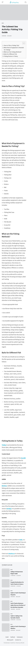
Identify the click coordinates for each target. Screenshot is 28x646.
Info (3, 23)
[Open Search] (25, 2)
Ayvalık (23, 458)
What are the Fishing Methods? (13, 52)
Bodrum (4, 486)
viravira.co (11, 554)
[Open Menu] (2, 2)
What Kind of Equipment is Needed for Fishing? (14, 49)
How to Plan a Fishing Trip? (11, 45)
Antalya (9, 509)
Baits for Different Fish (10, 54)
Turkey (4, 445)
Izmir (20, 540)
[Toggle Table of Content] (23, 43)
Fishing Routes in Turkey (11, 56)
